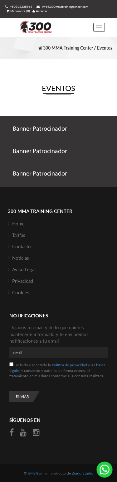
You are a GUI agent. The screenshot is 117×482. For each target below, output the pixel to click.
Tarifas (18, 235)
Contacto (21, 246)
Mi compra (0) (18, 11)
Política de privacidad (69, 365)
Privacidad (22, 281)
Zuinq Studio (82, 473)
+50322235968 (18, 6)
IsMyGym (35, 473)
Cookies (20, 292)
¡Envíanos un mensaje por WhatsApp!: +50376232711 (104, 469)
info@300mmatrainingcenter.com (61, 6)
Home (18, 223)
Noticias (20, 258)
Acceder (39, 11)
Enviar (22, 396)
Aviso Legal (24, 269)
